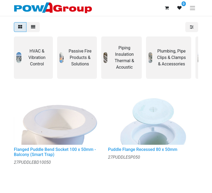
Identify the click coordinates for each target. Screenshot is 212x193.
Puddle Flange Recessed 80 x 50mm (143, 149)
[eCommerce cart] (166, 7)
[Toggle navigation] (192, 8)
